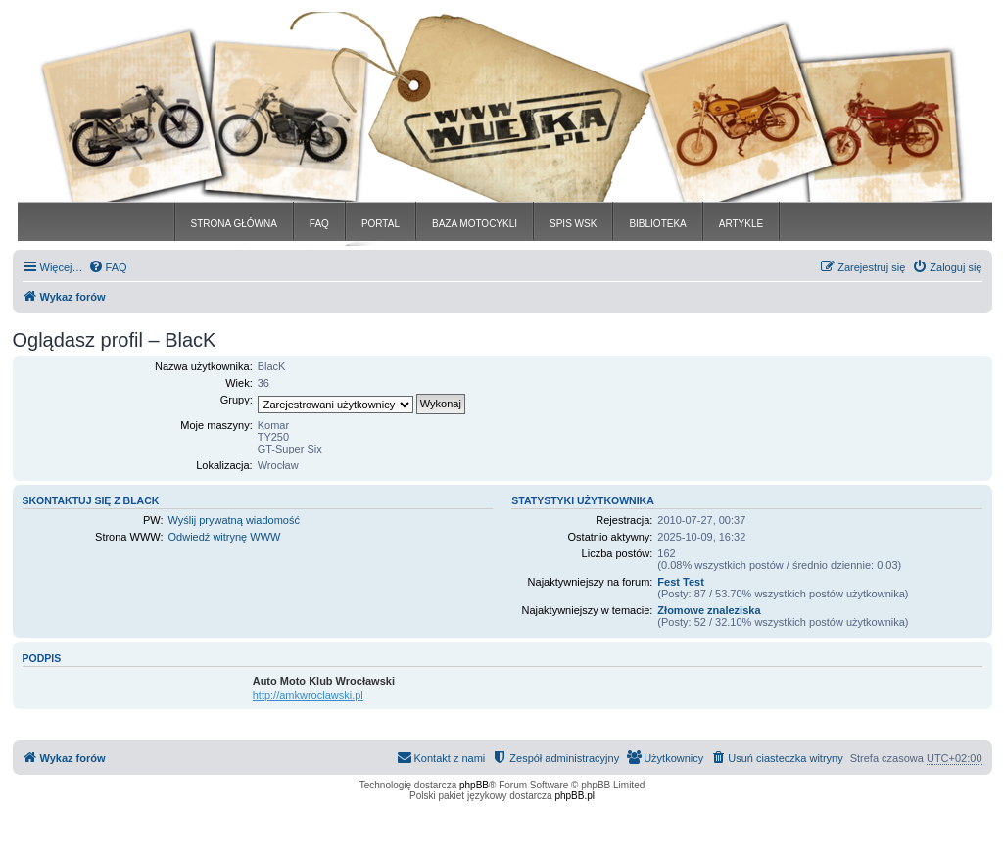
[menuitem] (107, 267)
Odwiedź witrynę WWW (224, 537)
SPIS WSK (573, 223)
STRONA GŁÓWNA (234, 223)
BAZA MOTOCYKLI (474, 223)
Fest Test (680, 582)
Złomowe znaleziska (708, 610)
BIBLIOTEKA (657, 223)
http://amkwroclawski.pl (308, 695)
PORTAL (380, 223)
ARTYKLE (741, 223)
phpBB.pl (574, 795)
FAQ (319, 223)
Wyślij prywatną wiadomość (234, 520)
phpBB (474, 785)
